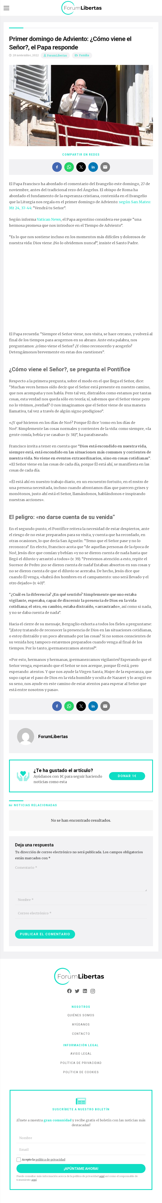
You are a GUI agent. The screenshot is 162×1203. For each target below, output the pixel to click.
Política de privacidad (81, 1063)
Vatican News (49, 219)
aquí (101, 1176)
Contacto (81, 1033)
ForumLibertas (57, 55)
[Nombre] (81, 900)
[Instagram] (92, 991)
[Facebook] (69, 991)
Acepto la (40, 1159)
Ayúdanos (81, 1024)
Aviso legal (81, 1053)
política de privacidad (50, 1159)
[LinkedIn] (85, 991)
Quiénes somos (81, 1015)
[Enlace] (81, 8)
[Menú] (6, 8)
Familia (84, 55)
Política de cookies (81, 1072)
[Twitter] (77, 991)
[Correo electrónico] (81, 913)
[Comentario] (81, 877)
